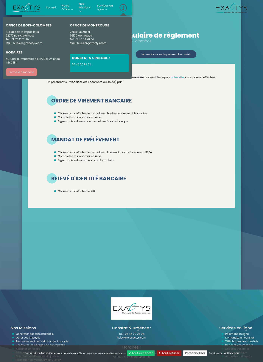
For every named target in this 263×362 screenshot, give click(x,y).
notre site (177, 77)
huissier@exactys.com (27, 43)
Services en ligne (105, 7)
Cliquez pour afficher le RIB (76, 191)
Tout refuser (168, 353)
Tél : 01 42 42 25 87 (17, 39)
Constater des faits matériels (35, 334)
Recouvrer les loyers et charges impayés (42, 341)
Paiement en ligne (237, 334)
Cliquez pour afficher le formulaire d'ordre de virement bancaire (102, 113)
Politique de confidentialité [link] (224, 353)
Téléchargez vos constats (241, 341)
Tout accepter (141, 353)
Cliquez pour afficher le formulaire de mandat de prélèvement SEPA (105, 152)
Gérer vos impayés (28, 337)
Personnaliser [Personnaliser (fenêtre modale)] (195, 353)
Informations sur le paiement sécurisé (166, 54)
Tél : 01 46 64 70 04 (82, 39)
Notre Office (67, 7)
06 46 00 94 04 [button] (81, 64)
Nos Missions (85, 7)
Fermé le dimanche (21, 72)
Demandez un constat (239, 337)
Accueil (51, 7)
